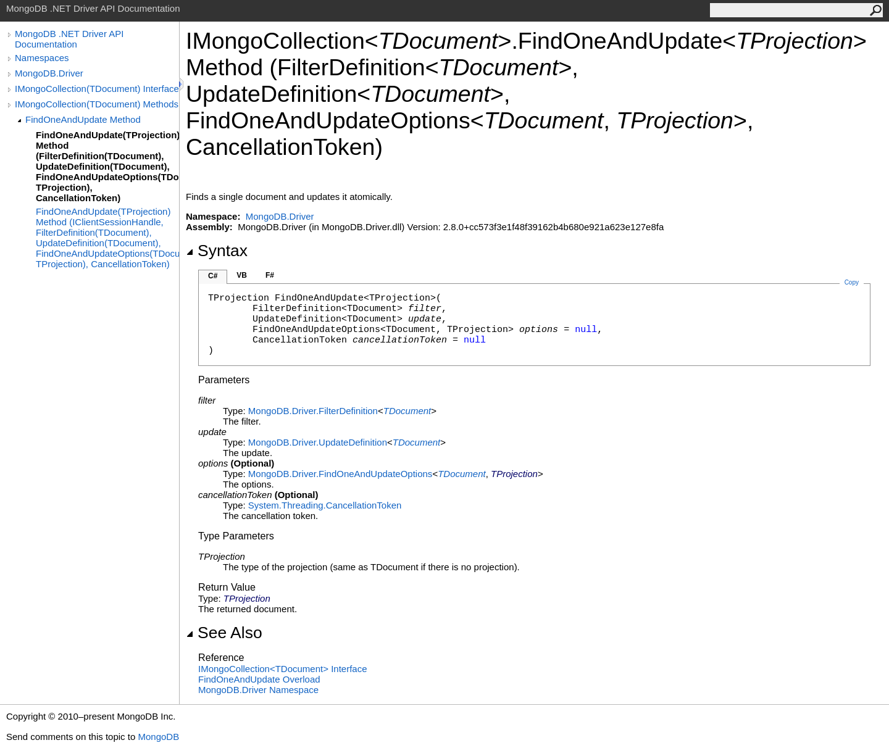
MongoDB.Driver (49, 73)
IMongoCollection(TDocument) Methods (96, 104)
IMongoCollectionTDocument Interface (282, 668)
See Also (224, 632)
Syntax (217, 250)
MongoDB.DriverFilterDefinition (313, 410)
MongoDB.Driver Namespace (258, 689)
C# (212, 276)
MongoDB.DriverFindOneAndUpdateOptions (340, 473)
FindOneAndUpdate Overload (259, 679)
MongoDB (158, 736)
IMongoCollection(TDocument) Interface (97, 88)
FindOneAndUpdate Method (83, 119)
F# (269, 275)
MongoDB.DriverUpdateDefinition (317, 442)
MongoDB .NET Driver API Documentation (69, 38)
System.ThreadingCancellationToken (324, 505)
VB (241, 275)
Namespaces (42, 57)
